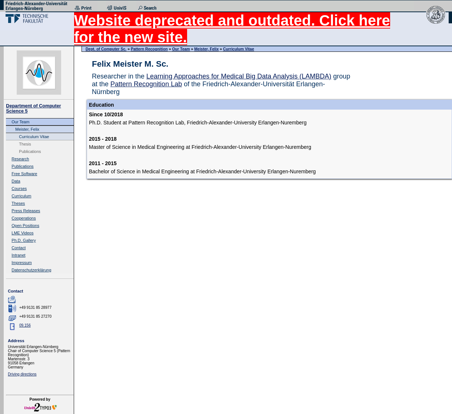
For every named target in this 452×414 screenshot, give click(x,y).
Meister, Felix (27, 129)
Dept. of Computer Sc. (106, 49)
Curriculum (21, 196)
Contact (18, 248)
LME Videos (22, 233)
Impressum (21, 262)
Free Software (24, 173)
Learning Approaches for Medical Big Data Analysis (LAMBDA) (238, 76)
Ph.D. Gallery (23, 240)
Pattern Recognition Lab (146, 84)
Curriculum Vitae (34, 136)
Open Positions (25, 225)
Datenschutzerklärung (31, 270)
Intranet (18, 255)
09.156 (25, 325)
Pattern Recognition (149, 49)
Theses (18, 203)
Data (15, 181)
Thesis (25, 144)
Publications (30, 151)
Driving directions (22, 374)
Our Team (20, 122)
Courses (19, 188)
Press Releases (25, 210)
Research (20, 159)
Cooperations (23, 218)
